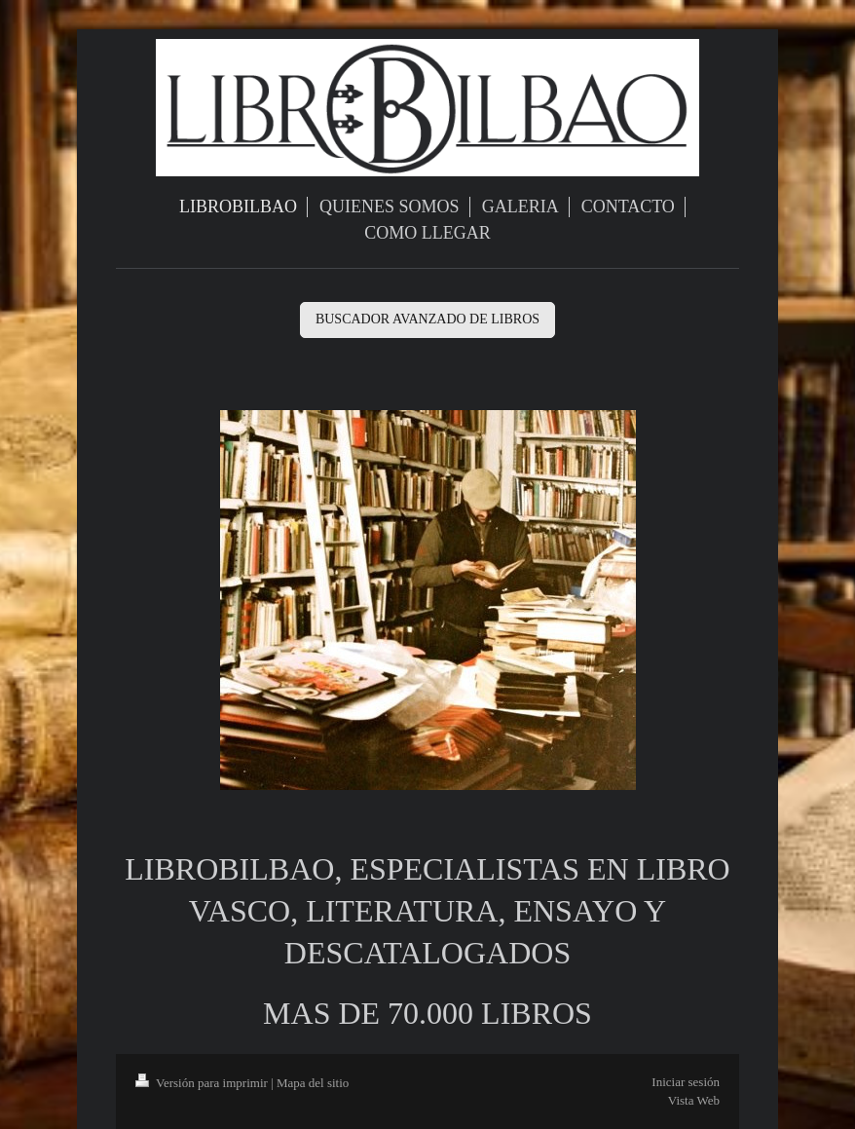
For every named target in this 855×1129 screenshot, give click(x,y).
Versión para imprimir (203, 1082)
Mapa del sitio (313, 1082)
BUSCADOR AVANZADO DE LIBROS (427, 319)
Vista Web (694, 1100)
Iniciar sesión (685, 1081)
